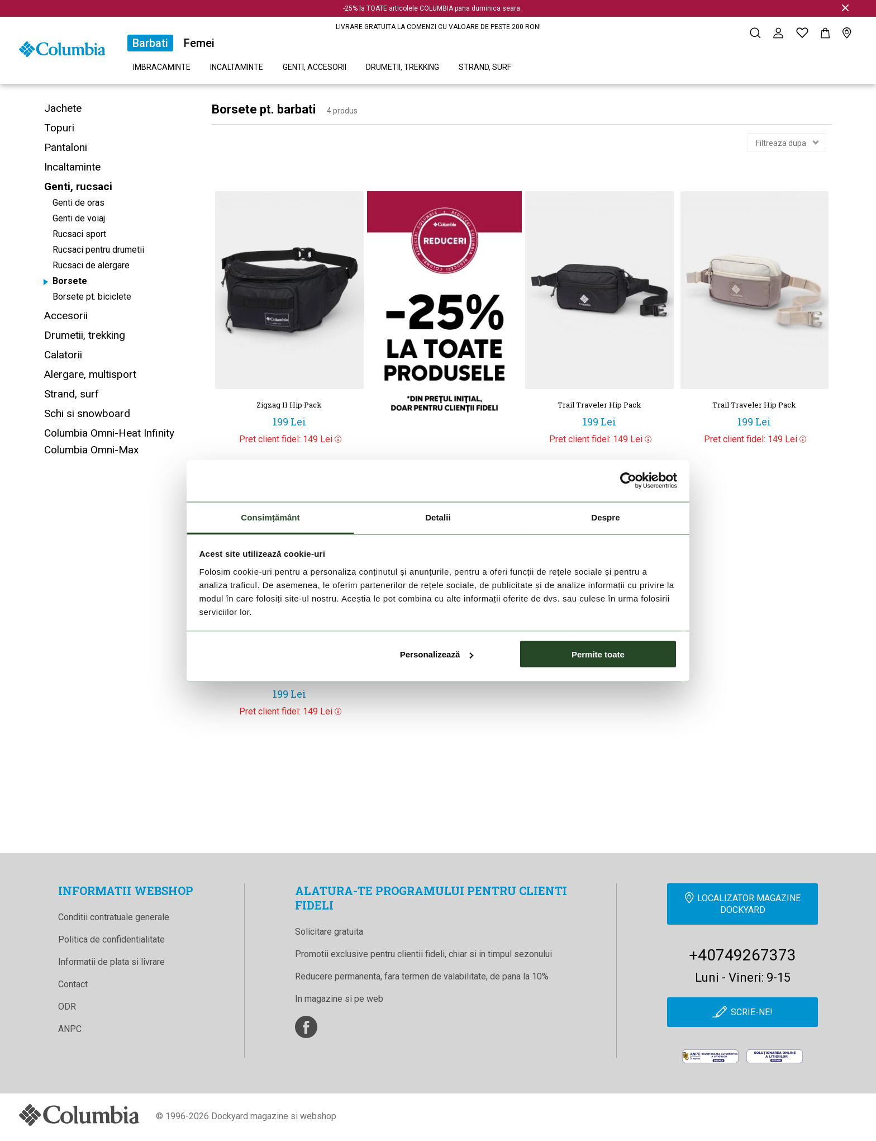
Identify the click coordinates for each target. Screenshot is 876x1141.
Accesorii (66, 315)
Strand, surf (485, 67)
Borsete (70, 281)
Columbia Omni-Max (91, 449)
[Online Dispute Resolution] (774, 1056)
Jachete (63, 108)
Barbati (150, 43)
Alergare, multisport (90, 374)
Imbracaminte (162, 67)
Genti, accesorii (314, 67)
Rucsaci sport (79, 234)
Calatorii (63, 354)
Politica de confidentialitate (111, 939)
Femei (199, 43)
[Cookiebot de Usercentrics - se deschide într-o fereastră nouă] (628, 480)
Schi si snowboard (87, 413)
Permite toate (598, 654)
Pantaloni (65, 147)
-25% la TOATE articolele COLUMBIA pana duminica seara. (432, 8)
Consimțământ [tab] (270, 517)
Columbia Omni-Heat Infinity (109, 433)
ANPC (70, 1029)
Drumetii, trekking (402, 67)
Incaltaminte (236, 67)
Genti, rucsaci (78, 186)
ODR (67, 1006)
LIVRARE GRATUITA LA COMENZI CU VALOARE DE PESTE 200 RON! (438, 27)
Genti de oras (78, 202)
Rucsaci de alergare (91, 265)
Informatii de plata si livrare (111, 962)
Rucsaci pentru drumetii (98, 249)
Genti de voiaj (79, 218)
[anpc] (710, 1056)
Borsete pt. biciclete (92, 296)
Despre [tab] (605, 517)
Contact (73, 984)
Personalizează (437, 654)
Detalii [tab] (438, 517)
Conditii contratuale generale (113, 917)
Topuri (59, 127)
